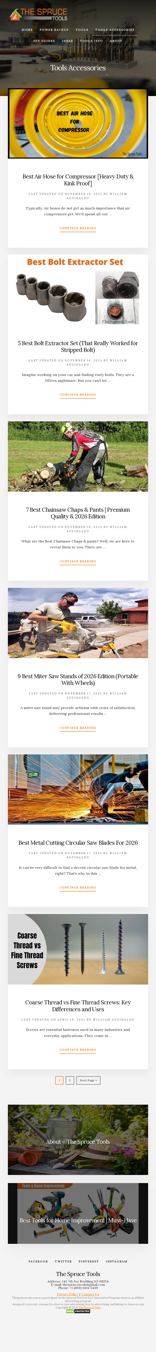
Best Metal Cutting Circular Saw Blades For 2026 (78, 842)
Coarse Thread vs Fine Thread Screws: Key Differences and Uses (78, 1006)
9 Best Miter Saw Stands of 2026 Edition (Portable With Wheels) (78, 680)
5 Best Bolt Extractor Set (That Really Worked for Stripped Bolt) (78, 347)
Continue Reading (78, 229)
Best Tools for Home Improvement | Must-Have (78, 1220)
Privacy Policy (67, 1294)
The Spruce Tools (89, 1307)
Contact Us (90, 1294)
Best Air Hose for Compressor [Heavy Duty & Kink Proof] (78, 180)
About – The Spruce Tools (78, 1141)
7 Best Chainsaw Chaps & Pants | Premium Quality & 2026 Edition (78, 513)
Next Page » (88, 1081)
